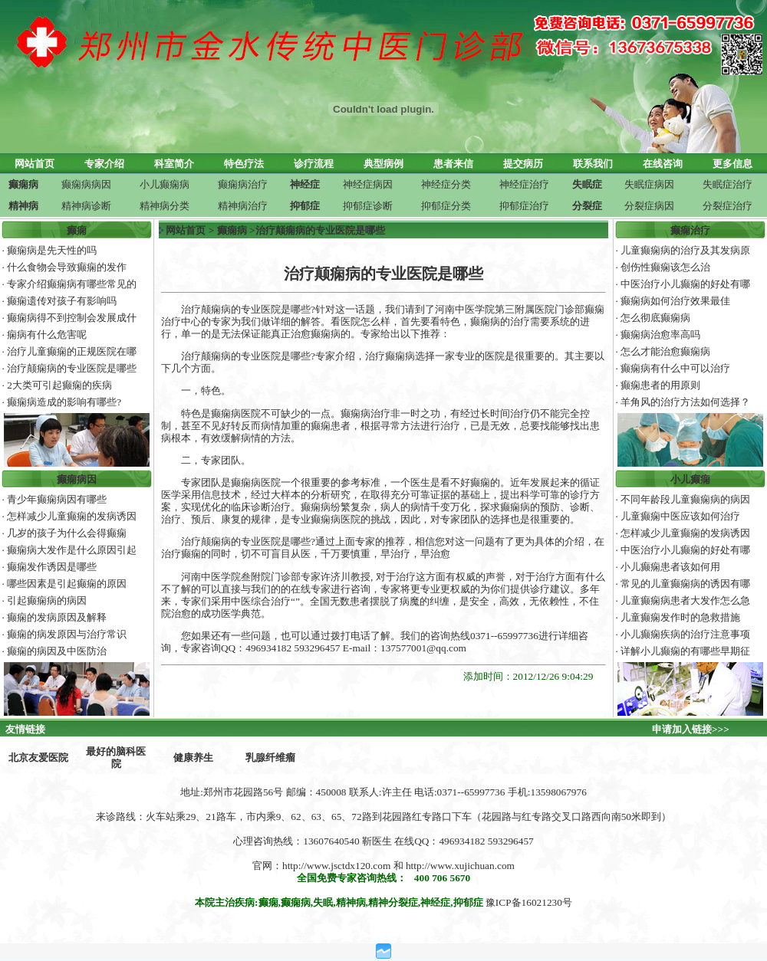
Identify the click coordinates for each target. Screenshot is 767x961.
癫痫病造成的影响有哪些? (64, 402)
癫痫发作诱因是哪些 (52, 566)
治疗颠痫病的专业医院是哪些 (72, 368)
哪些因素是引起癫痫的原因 (67, 583)
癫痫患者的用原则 (660, 385)
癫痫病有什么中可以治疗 (675, 368)
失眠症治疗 (727, 184)
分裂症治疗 (727, 206)
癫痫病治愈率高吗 (660, 334)
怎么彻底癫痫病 (655, 317)
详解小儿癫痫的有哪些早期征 (685, 651)
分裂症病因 (649, 206)
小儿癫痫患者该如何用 (670, 566)
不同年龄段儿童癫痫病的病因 (685, 499)
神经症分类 (446, 184)
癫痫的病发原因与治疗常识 (67, 634)
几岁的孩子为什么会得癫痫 (67, 533)
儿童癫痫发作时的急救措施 (680, 617)
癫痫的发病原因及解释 (57, 617)
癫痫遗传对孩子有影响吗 (62, 301)
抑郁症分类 (446, 206)
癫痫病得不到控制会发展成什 (72, 317)
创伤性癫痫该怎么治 (665, 267)
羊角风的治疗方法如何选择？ (685, 402)
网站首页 (186, 230)
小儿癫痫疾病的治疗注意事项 (685, 634)
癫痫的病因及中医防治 (57, 651)
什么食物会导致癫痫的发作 (67, 267)
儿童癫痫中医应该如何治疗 (680, 516)
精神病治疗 (243, 206)
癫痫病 (232, 230)
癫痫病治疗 (243, 184)
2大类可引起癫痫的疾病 (59, 385)
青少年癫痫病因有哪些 (57, 499)
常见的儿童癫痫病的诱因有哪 (685, 583)
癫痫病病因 (86, 184)
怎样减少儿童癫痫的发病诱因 (72, 516)
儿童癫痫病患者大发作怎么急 (685, 600)
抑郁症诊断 (368, 206)
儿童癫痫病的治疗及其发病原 (685, 250)
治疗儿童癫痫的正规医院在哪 (72, 351)
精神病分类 (164, 206)
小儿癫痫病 (164, 184)
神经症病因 (368, 184)
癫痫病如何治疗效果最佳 (675, 301)
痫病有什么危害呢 (47, 334)
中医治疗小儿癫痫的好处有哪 (685, 284)
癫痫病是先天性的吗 (52, 250)
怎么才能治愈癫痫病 (665, 351)
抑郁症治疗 (524, 206)
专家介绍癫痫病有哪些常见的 (72, 284)
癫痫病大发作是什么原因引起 (72, 550)
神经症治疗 (524, 184)
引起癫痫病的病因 (47, 600)
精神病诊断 (86, 206)
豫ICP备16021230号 (529, 902)
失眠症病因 (649, 184)
